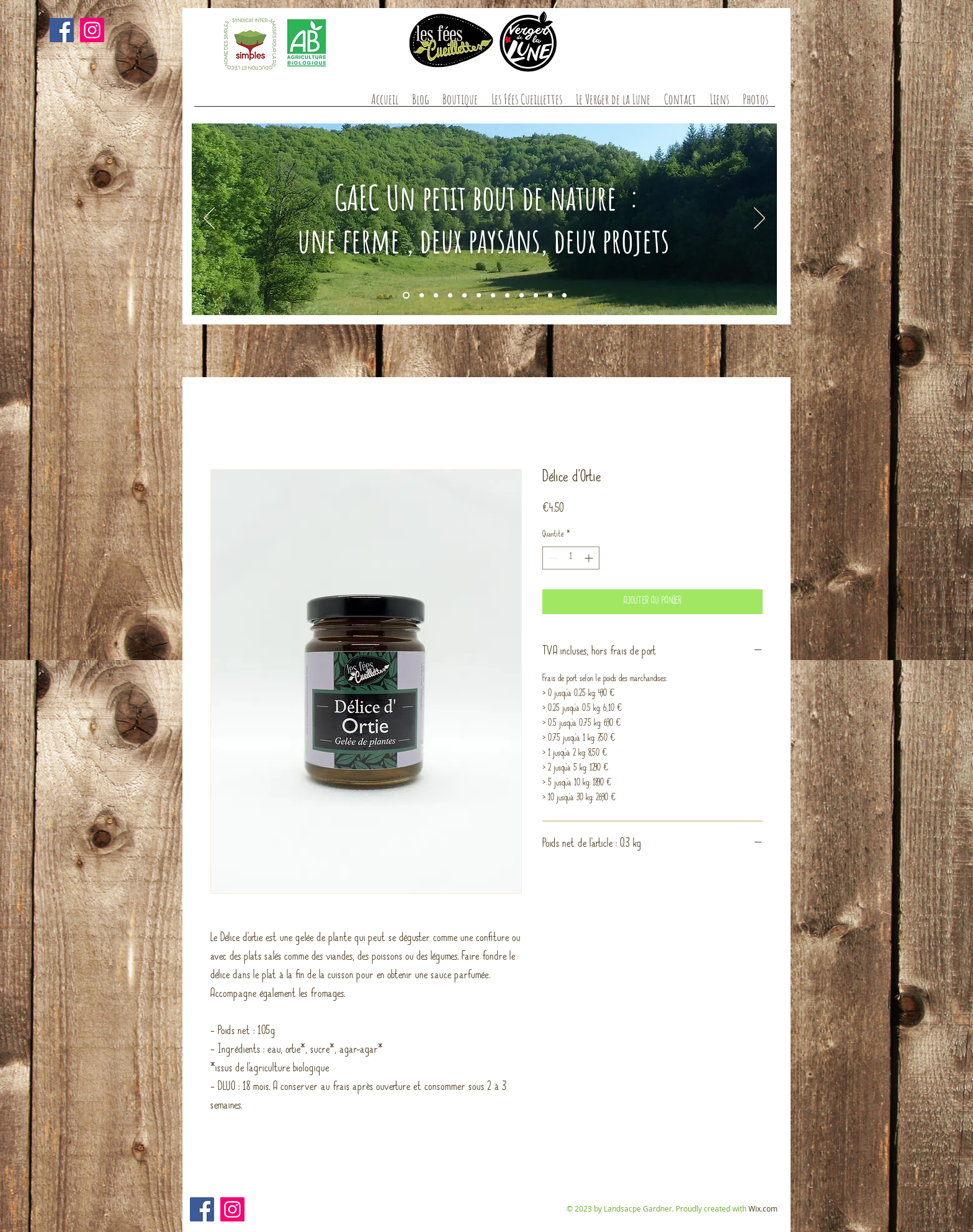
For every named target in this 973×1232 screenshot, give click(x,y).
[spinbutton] (571, 558)
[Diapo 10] (450, 295)
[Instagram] (92, 30)
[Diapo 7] (464, 295)
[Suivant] (759, 219)
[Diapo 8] (479, 295)
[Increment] (590, 558)
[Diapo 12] (564, 295)
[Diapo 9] (493, 295)
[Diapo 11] (550, 295)
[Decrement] (552, 558)
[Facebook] (62, 30)
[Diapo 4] (436, 295)
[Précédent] (209, 219)
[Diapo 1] (406, 295)
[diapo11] (521, 295)
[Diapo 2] (421, 295)
